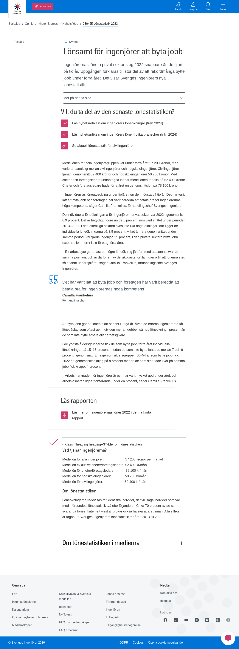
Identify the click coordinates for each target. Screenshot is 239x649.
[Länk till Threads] (217, 620)
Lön (14, 594)
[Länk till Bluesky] (207, 620)
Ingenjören (113, 609)
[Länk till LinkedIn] (176, 620)
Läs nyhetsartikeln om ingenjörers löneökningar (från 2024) (117, 123)
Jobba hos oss (115, 594)
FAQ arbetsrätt (68, 630)
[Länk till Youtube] (186, 620)
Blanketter (65, 606)
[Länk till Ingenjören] (228, 620)
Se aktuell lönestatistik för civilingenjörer (103, 146)
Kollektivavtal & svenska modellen (75, 596)
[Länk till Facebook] (165, 620)
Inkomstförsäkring (24, 601)
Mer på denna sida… (123, 98)
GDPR (124, 642)
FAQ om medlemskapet (74, 622)
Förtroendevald (116, 601)
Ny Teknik (65, 614)
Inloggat (165, 600)
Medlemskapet (22, 625)
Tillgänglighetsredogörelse (123, 625)
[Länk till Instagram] (197, 620)
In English (112, 617)
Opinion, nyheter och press (30, 617)
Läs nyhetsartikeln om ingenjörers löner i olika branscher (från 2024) (124, 134)
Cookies (138, 642)
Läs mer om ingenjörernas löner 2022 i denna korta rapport (111, 415)
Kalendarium (20, 609)
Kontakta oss (169, 593)
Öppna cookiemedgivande (165, 642)
